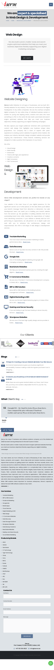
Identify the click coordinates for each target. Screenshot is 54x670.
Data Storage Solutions (9, 520)
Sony (4, 556)
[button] (16, 357)
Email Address (7, 607)
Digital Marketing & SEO (9, 509)
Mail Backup (6, 570)
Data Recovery (7, 517)
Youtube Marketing (8, 494)
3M (3, 583)
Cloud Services (7, 507)
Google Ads (6, 501)
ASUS (4, 541)
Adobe (5, 543)
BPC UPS (5, 585)
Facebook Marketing (9, 499)
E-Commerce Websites (9, 515)
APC (4, 575)
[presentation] (2, 343)
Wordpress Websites (9, 523)
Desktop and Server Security (11, 530)
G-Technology (7, 548)
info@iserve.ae (36, 647)
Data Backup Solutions (9, 525)
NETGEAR (5, 580)
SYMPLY (5, 567)
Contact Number (7, 599)
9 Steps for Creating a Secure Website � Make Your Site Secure (29, 362)
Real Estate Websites (9, 528)
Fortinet (5, 564)
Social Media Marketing (9, 533)
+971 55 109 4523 (21, 647)
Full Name (5, 591)
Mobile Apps (6, 504)
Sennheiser (6, 546)
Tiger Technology (8, 551)
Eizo (4, 577)
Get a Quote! (27, 58)
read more (10, 372)
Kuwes (4, 562)
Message (5, 615)
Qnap (4, 554)
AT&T (4, 572)
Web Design (6, 512)
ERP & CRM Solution (8, 496)
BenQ (4, 559)
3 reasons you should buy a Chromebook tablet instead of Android (27, 378)
